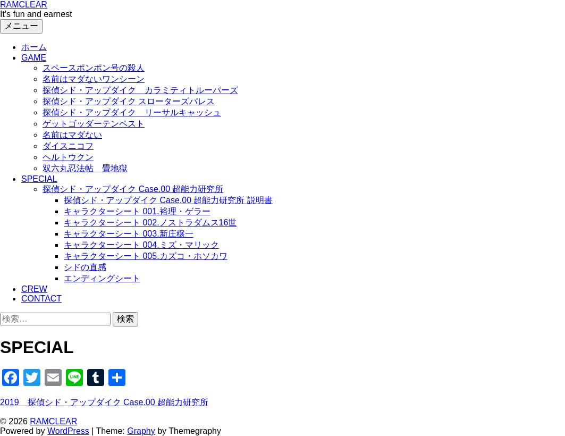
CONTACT (41, 298)
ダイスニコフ (68, 145)
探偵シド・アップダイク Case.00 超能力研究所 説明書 (168, 200)
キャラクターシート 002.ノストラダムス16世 (150, 222)
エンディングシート (102, 278)
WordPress (68, 430)
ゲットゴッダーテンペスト (94, 123)
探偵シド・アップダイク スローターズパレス (129, 101)
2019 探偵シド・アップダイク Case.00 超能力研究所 (104, 402)
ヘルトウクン (68, 157)
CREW (34, 289)
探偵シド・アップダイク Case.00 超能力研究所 (133, 189)
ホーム (34, 47)
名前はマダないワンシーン (94, 78)
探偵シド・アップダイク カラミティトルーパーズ (140, 90)
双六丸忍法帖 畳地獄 (85, 168)
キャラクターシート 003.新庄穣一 (128, 233)
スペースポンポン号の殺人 (94, 67)
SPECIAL (39, 178)
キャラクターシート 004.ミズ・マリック (141, 244)
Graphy (141, 430)
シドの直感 (85, 267)
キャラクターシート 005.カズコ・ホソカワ (145, 256)
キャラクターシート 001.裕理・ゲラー (137, 211)
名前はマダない (72, 134)
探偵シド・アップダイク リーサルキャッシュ (132, 112)
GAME (33, 57)
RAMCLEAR (23, 4)
